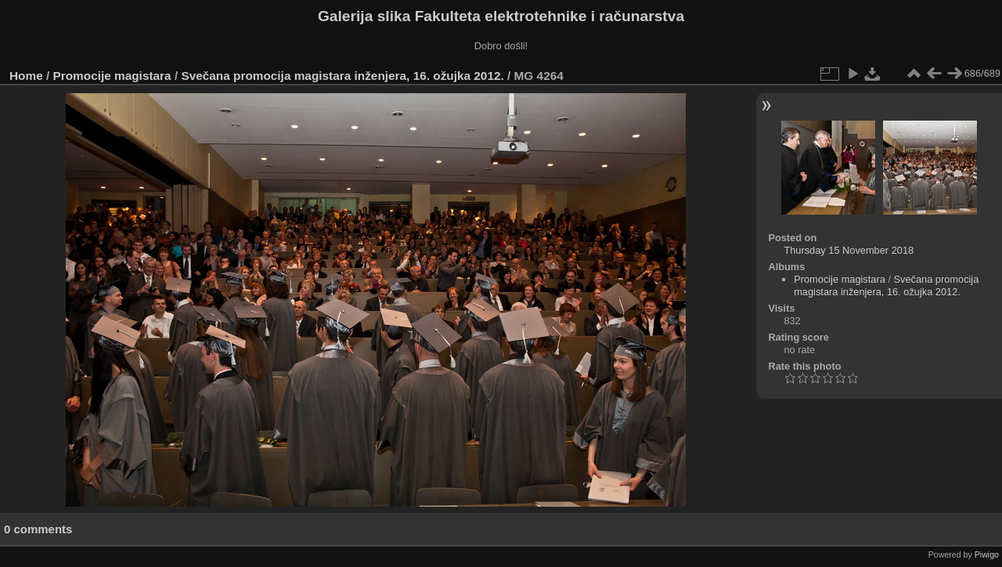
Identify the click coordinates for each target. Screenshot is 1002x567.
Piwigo (987, 554)
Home (26, 75)
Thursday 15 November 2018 (849, 250)
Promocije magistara (112, 75)
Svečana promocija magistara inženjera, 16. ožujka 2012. (342, 75)
